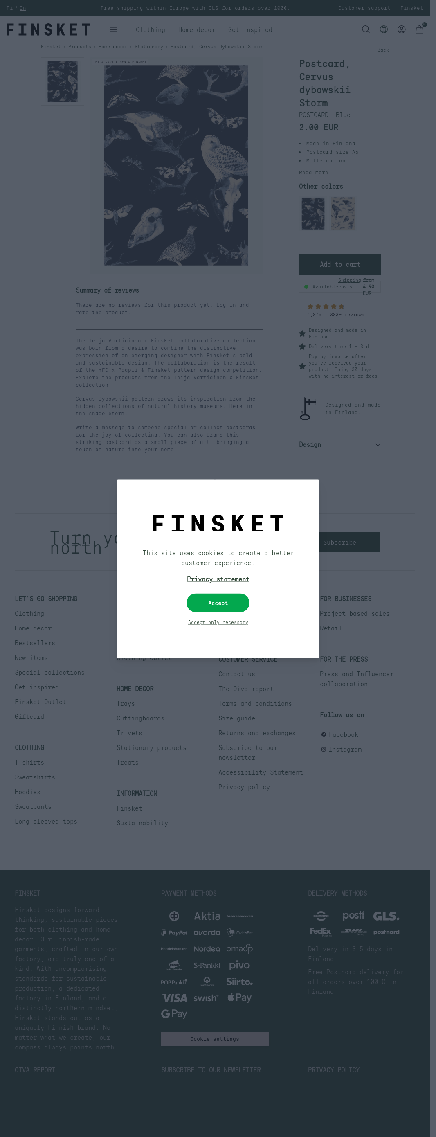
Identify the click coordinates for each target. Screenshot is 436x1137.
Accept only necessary (218, 622)
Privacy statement (218, 578)
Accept (218, 602)
